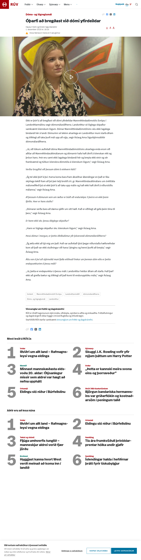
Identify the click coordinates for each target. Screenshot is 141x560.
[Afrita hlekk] (103, 14)
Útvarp (40, 4)
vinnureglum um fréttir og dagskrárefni (74, 319)
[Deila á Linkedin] (114, 14)
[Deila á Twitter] (111, 14)
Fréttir (28, 4)
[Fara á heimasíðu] (11, 4)
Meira (66, 4)
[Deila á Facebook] (107, 14)
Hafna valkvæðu (98, 550)
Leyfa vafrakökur (124, 550)
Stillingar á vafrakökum (71, 550)
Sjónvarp (53, 4)
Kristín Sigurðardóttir (48, 27)
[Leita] (136, 4)
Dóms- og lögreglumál (39, 14)
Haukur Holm (31, 27)
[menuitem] (32, 4)
